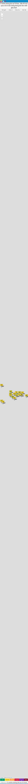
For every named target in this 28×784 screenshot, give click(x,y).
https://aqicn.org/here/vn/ (14, 77)
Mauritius (19, 387)
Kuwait (4, 481)
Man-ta (18, 384)
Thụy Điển (19, 450)
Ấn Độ (4, 363)
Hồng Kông (5, 453)
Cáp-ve (4, 416)
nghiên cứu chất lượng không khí (14, 681)
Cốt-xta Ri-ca (6, 408)
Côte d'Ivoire (6, 423)
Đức (3, 360)
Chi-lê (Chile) (6, 418)
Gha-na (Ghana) (7, 440)
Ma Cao (18, 371)
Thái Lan (19, 453)
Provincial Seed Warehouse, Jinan (13, 298)
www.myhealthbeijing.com (12, 615)
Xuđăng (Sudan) (21, 482)
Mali (17, 383)
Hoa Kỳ (4, 457)
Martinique (19, 386)
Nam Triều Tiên (21, 400)
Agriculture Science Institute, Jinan (14, 322)
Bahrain (4, 391)
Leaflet (1, 47)
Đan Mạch (5, 362)
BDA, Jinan (6, 318)
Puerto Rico (20, 424)
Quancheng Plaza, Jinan (10, 310)
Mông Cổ (19, 395)
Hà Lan (4, 455)
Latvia (18, 360)
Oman (18, 413)
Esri (11, 47)
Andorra (4, 378)
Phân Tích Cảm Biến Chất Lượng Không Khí (14, 690)
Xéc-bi (18, 476)
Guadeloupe (6, 449)
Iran (3, 465)
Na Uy (18, 399)
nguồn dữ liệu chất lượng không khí (14, 697)
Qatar (18, 426)
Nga (17, 407)
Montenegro (20, 397)
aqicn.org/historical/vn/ (13, 281)
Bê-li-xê (4, 394)
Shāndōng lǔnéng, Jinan (10, 308)
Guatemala (5, 450)
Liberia (18, 366)
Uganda (18, 466)
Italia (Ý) (5, 471)
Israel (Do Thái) (7, 469)
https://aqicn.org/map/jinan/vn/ (14, 58)
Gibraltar (5, 444)
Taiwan (18, 444)
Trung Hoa (19, 458)
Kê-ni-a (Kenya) (7, 478)
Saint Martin (20, 436)
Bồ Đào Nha (6, 384)
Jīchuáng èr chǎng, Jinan (10, 301)
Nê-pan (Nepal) (21, 402)
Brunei (4, 399)
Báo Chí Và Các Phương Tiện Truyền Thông (14, 678)
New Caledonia (21, 403)
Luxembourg (20, 368)
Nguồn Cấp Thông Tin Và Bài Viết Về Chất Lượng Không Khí (15, 685)
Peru (17, 418)
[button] (2, 13)
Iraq (3, 466)
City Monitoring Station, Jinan (12, 325)
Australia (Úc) (6, 381)
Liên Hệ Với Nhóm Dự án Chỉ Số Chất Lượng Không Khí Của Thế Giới (15, 675)
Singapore (19, 440)
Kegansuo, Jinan (8, 324)
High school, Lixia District (11, 315)
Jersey (4, 473)
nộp (23, 733)
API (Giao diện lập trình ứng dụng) (14, 705)
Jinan (4, 303)
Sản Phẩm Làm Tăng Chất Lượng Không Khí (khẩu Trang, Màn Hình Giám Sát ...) (15, 702)
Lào (17, 358)
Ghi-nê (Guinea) (7, 442)
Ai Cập (4, 370)
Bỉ (2, 383)
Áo (3, 379)
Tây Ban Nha (20, 447)
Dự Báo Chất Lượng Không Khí (14, 700)
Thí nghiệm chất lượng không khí (15, 688)
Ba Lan (4, 387)
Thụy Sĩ (18, 452)
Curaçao (4, 426)
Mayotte (18, 389)
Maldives (19, 381)
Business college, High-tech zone (13, 312)
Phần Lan (19, 420)
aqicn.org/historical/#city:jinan (14, 259)
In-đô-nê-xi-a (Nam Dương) (6, 464)
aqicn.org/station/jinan (14, 263)
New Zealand (20, 405)
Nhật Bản (19, 408)
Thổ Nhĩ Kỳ (19, 449)
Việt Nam (19, 471)
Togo (17, 455)
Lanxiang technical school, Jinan (13, 317)
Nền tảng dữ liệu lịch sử (14, 706)
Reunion (19, 431)
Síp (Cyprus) (20, 442)
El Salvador (5, 436)
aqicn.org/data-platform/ (14, 283)
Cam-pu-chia (6, 413)
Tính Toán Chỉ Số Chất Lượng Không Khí (14, 699)
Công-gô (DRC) (6, 421)
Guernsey (5, 452)
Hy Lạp (4, 461)
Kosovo (4, 479)
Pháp (17, 421)
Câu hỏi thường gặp (14, 694)
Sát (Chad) (19, 439)
